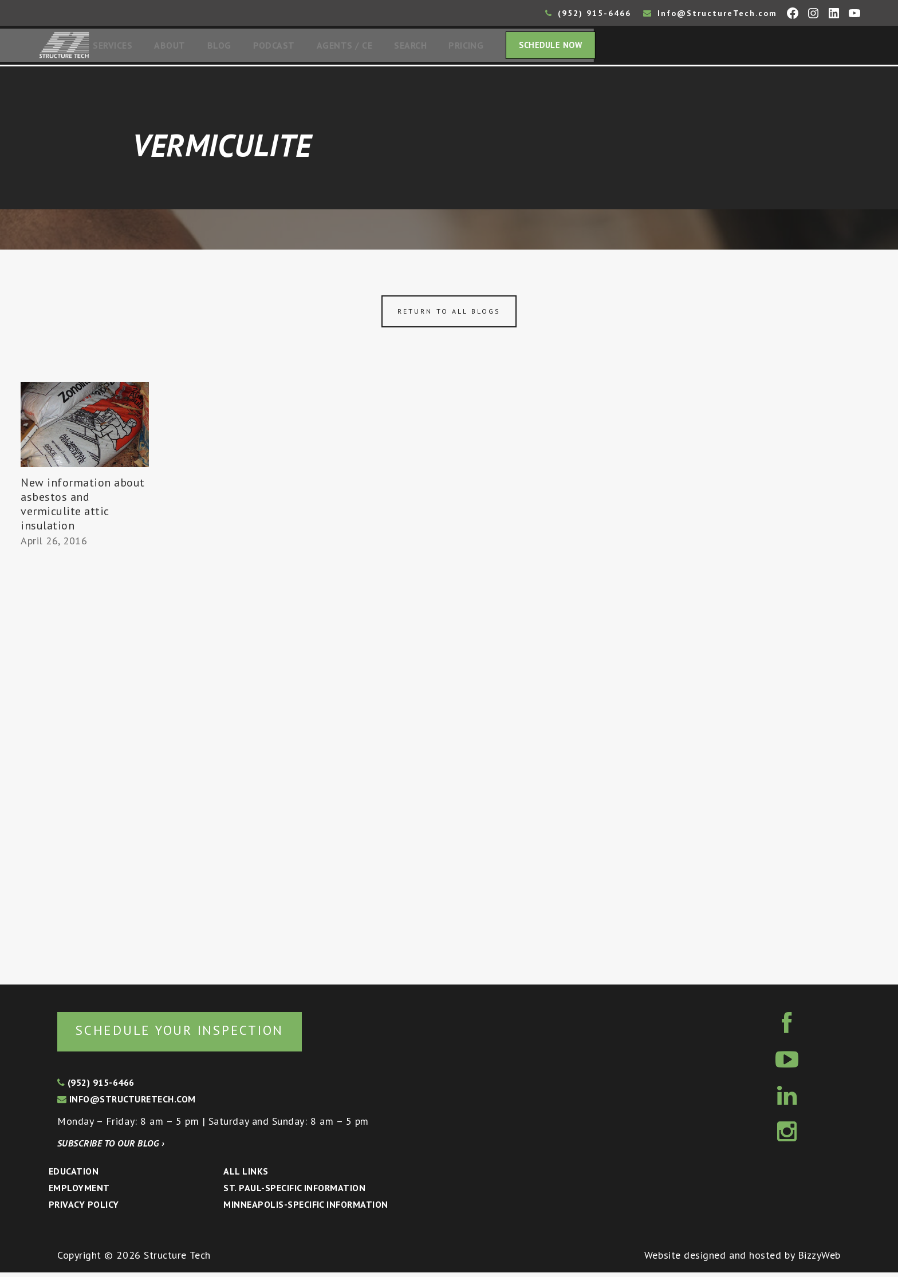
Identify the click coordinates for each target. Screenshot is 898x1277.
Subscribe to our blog (110, 1147)
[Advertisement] (85, 764)
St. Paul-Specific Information (294, 1192)
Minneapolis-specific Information (305, 1209)
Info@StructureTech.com (710, 13)
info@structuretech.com (126, 1103)
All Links (245, 1175)
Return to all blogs (449, 314)
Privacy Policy (84, 1209)
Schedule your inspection (192, 1034)
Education (74, 1175)
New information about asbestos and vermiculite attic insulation (83, 507)
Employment (79, 1192)
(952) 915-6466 (588, 13)
